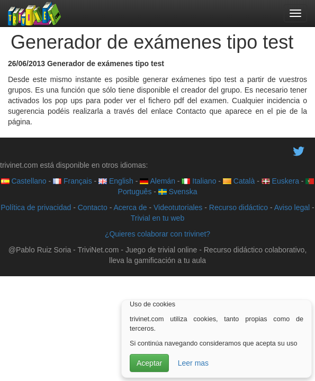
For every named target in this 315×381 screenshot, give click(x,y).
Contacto (92, 207)
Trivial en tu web (157, 218)
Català (239, 181)
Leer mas (193, 363)
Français (72, 181)
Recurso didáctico (238, 207)
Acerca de (130, 207)
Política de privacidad (36, 207)
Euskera (280, 181)
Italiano (199, 181)
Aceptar (149, 363)
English (115, 181)
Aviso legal (292, 207)
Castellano (24, 181)
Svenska (177, 191)
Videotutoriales (178, 207)
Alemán (157, 181)
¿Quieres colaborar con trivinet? (157, 234)
